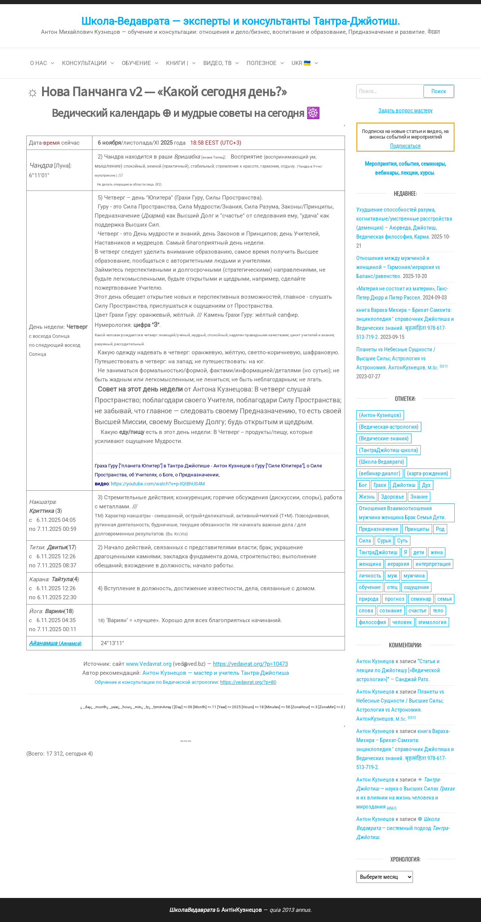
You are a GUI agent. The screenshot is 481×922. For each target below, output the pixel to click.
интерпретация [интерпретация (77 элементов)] (433, 564)
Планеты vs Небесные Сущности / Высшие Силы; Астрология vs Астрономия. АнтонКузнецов (402, 358)
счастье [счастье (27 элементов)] (417, 610)
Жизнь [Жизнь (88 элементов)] (367, 496)
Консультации (84, 63)
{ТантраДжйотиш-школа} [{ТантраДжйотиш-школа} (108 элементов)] (388, 450)
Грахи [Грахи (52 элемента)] (380, 485)
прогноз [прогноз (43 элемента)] (394, 599)
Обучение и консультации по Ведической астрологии (156, 682)
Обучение (136, 63)
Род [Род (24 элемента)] (440, 529)
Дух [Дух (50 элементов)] (426, 485)
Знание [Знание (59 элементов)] (419, 496)
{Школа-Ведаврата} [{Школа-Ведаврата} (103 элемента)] (381, 461)
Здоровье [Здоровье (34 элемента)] (392, 496)
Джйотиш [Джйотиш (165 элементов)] (404, 485)
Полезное (262, 63)
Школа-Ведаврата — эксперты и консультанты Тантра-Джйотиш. (240, 21)
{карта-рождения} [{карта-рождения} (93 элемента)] (427, 473)
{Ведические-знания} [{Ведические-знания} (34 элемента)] (384, 438)
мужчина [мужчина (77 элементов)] (414, 575)
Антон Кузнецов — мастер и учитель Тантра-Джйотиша (215, 673)
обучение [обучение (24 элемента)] (370, 587)
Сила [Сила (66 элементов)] (365, 540)
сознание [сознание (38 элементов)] (391, 610)
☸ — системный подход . (402, 828)
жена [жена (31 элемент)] (437, 552)
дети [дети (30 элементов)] (418, 552)
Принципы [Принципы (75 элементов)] (417, 529)
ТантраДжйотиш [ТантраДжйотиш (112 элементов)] (378, 552)
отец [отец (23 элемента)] (392, 587)
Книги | (177, 63)
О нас (38, 63)
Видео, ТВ (217, 63)
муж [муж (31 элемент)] (392, 575)
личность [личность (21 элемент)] (370, 575)
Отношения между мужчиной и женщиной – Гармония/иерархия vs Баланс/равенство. (398, 267)
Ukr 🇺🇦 (301, 63)
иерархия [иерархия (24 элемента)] (398, 564)
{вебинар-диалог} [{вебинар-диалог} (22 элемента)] (380, 473)
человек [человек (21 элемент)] (402, 622)
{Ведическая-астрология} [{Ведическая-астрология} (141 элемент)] (389, 426)
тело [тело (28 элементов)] (438, 610)
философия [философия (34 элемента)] (372, 622)
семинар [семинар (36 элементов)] (421, 599)
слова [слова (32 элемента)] (366, 610)
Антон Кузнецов (375, 661)
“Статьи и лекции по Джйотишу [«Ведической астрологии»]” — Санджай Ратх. (398, 670)
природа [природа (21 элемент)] (368, 599)
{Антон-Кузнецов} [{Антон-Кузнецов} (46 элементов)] (380, 415)
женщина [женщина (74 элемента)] (370, 564)
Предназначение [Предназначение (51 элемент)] (378, 529)
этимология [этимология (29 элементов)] (432, 622)
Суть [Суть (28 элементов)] (402, 540)
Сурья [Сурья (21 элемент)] (384, 540)
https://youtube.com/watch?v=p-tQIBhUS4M (158, 484)
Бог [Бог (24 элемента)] (363, 485)
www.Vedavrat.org (148, 664)
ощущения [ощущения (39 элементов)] (416, 587)
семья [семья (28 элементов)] (444, 599)
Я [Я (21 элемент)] (405, 552)
